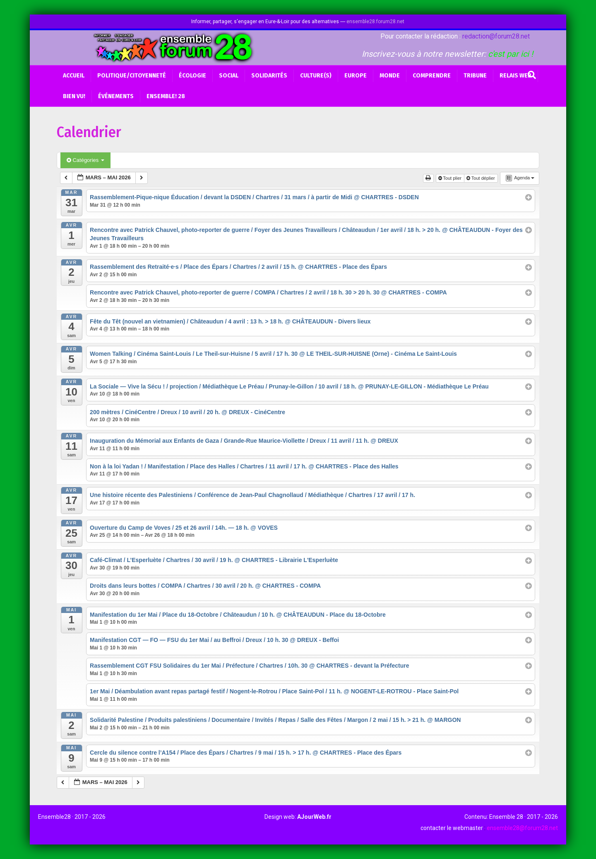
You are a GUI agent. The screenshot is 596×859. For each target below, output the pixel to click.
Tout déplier (481, 178)
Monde (390, 75)
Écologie (192, 75)
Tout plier (450, 178)
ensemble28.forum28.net (375, 21)
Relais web (515, 75)
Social (228, 75)
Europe (355, 75)
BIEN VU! (74, 96)
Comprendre (432, 75)
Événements (116, 96)
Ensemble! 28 (166, 96)
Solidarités (269, 75)
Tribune (475, 75)
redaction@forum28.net (496, 36)
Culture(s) (316, 75)
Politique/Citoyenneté (131, 75)
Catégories (85, 160)
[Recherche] (531, 75)
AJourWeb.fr (314, 816)
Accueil (73, 75)
